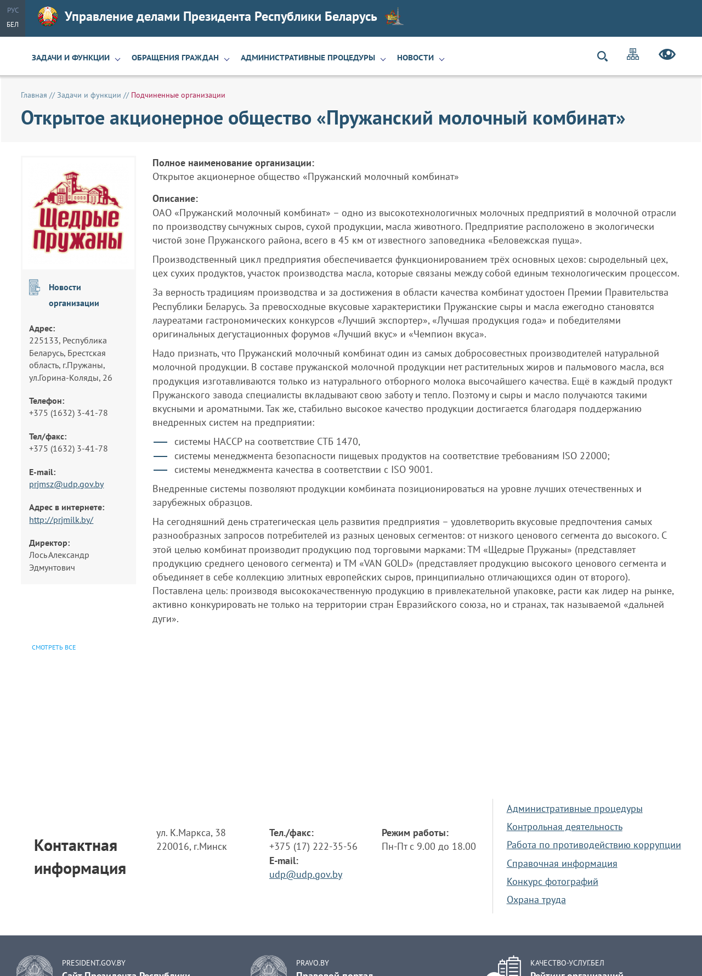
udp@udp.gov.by (305, 874)
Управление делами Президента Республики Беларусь (221, 16)
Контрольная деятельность (564, 826)
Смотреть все (54, 647)
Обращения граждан (175, 58)
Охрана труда (536, 899)
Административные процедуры (308, 58)
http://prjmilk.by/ (61, 519)
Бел (13, 24)
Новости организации (74, 294)
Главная (34, 95)
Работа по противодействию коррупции (594, 844)
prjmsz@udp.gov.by (66, 483)
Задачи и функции (71, 58)
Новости (415, 58)
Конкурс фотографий (552, 881)
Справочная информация (562, 863)
